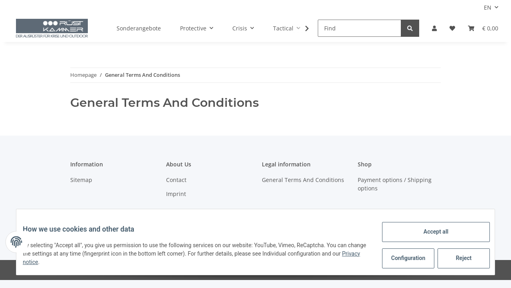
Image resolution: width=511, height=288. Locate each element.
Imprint (176, 194)
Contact (176, 180)
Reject (457, 258)
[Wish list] (452, 28)
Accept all (429, 231)
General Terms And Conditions (303, 180)
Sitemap (81, 180)
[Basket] (483, 28)
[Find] (359, 28)
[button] (434, 28)
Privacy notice (56, 262)
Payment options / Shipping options (395, 184)
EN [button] (487, 7)
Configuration (403, 258)
